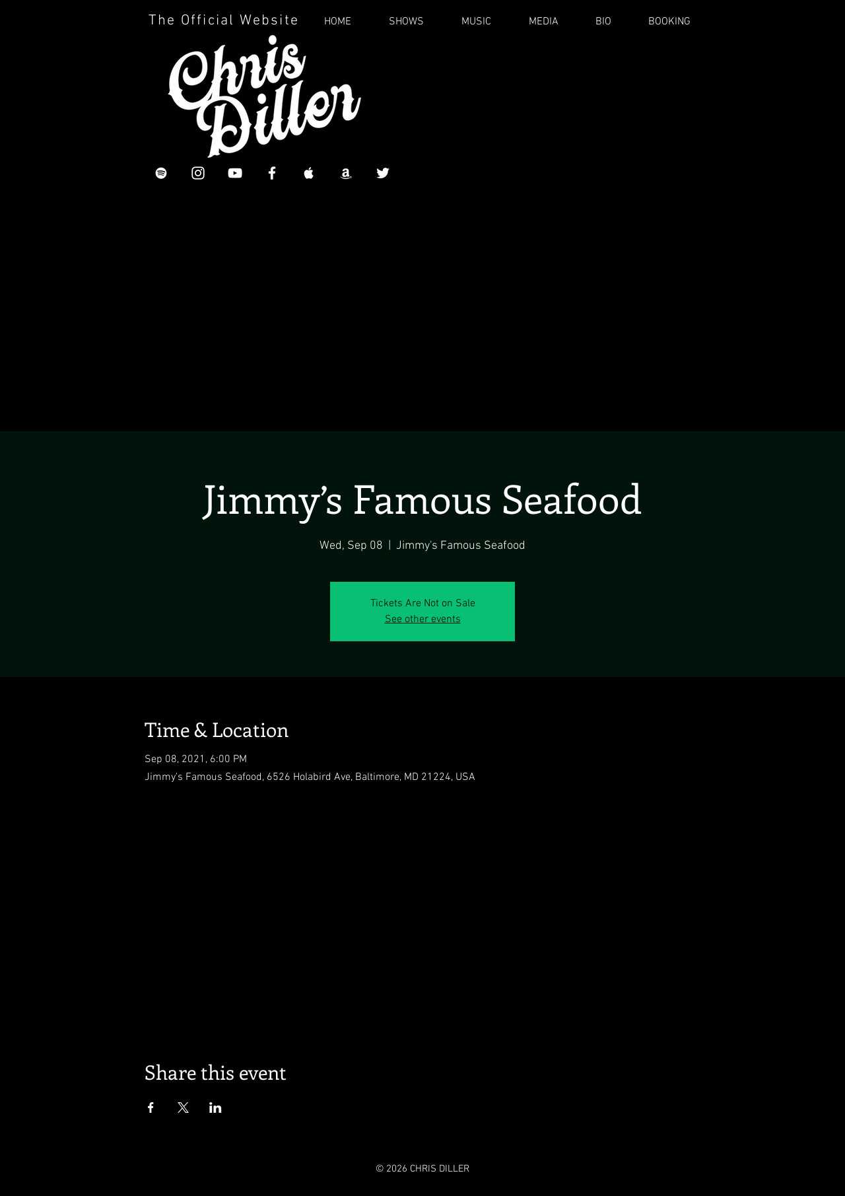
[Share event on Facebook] (151, 1107)
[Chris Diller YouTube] (235, 173)
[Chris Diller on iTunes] (309, 173)
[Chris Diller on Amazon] (346, 173)
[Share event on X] (183, 1107)
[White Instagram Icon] (198, 173)
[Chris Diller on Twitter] (382, 173)
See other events (423, 619)
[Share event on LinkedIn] (215, 1107)
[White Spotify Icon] (161, 173)
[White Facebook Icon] (272, 173)
